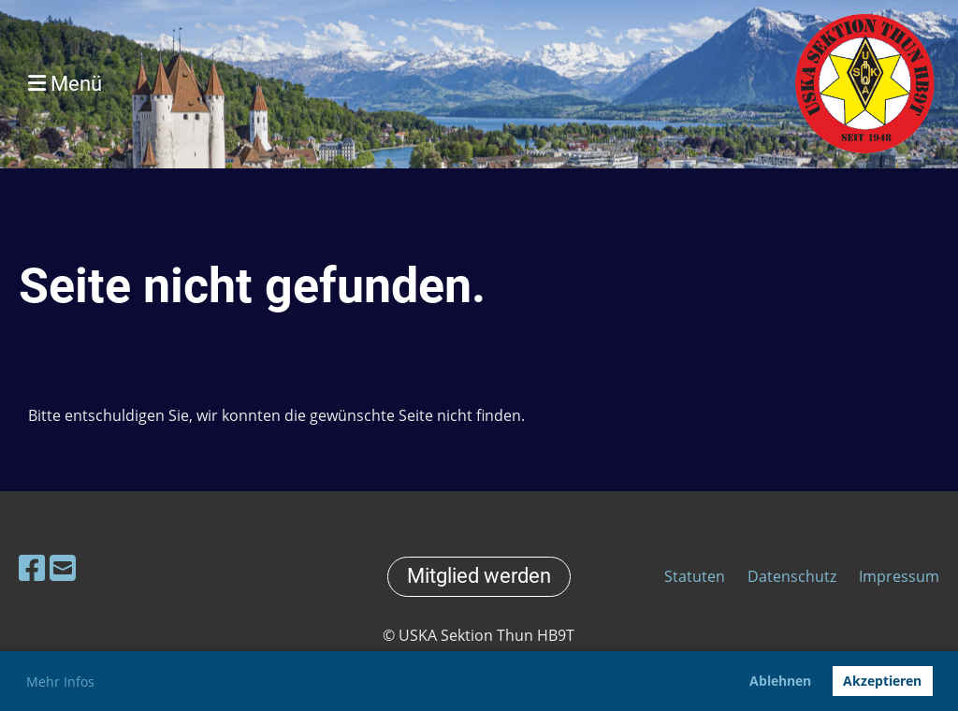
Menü (65, 83)
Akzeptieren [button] (882, 680)
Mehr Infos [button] (60, 681)
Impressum (899, 576)
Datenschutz (792, 576)
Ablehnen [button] (780, 680)
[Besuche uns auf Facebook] (32, 567)
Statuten (696, 576)
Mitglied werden (479, 576)
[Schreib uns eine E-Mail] (63, 567)
